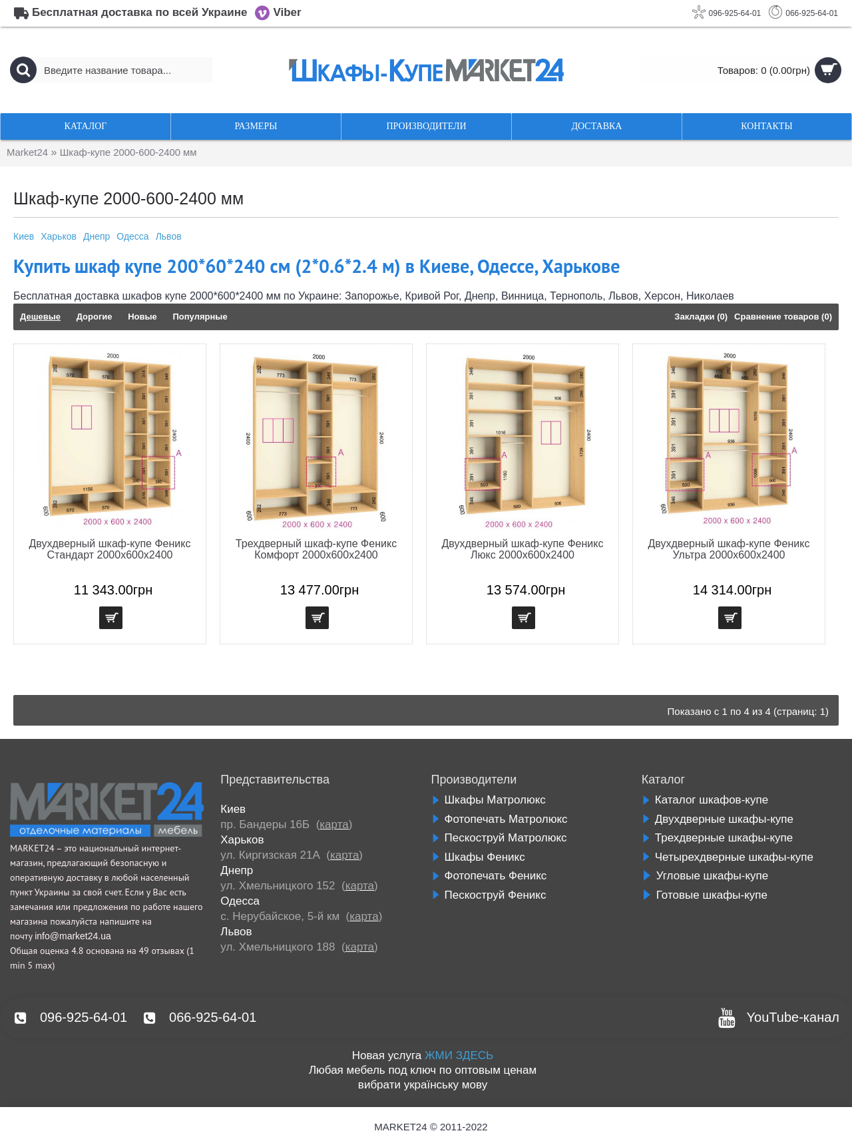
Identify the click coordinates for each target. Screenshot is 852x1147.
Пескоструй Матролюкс (499, 837)
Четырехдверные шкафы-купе (727, 857)
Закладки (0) (701, 317)
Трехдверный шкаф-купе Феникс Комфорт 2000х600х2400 (316, 549)
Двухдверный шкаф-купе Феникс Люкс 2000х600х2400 (523, 549)
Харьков (59, 236)
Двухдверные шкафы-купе (717, 819)
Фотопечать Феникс (489, 875)
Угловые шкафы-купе (705, 875)
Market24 (29, 152)
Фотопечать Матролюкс (499, 819)
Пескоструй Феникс (488, 895)
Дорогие (94, 317)
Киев (23, 236)
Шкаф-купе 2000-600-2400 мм (137, 152)
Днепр (96, 236)
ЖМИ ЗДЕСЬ (459, 1055)
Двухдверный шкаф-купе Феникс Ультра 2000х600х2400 (729, 549)
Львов (169, 236)
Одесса (132, 236)
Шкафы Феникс (478, 857)
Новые (142, 317)
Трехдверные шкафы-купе (717, 837)
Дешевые (40, 317)
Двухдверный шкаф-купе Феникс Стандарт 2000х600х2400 (110, 549)
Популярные (199, 317)
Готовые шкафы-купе (704, 895)
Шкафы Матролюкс (488, 800)
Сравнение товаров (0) (783, 317)
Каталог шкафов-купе (705, 800)
